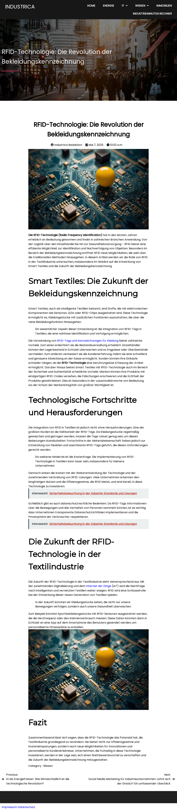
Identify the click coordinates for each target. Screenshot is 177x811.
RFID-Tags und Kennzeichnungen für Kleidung (87, 341)
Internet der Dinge (98, 586)
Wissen (48, 766)
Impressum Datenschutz (18, 807)
